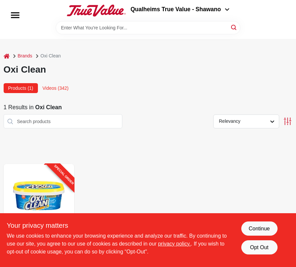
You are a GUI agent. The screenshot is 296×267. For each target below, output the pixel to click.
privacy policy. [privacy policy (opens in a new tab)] (174, 244)
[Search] (234, 27)
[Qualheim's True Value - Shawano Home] (96, 11)
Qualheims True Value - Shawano (180, 9)
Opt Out (259, 247)
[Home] (7, 55)
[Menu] (15, 15)
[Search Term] (148, 27)
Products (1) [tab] (20, 88)
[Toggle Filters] (287, 121)
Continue (259, 228)
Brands (25, 55)
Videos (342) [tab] (56, 88)
